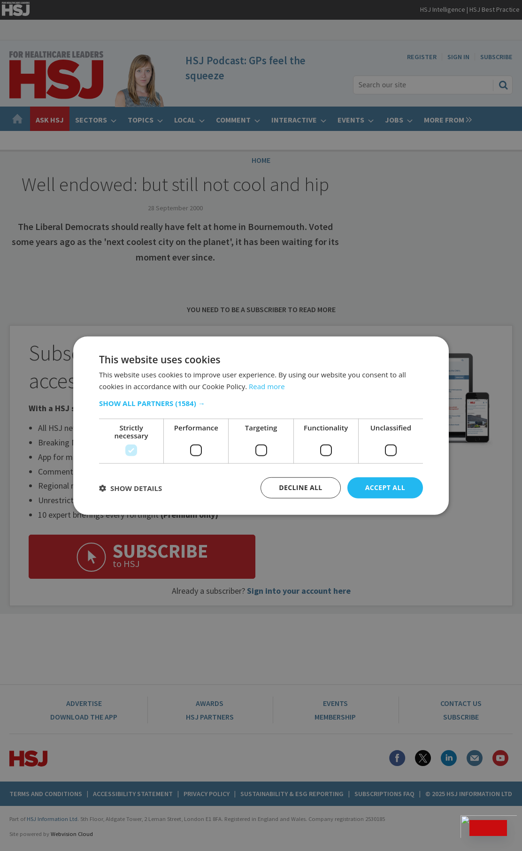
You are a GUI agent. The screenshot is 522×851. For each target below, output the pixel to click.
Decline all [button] (300, 487)
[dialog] (261, 425)
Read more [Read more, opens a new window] (267, 386)
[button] (261, 403)
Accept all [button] (385, 487)
